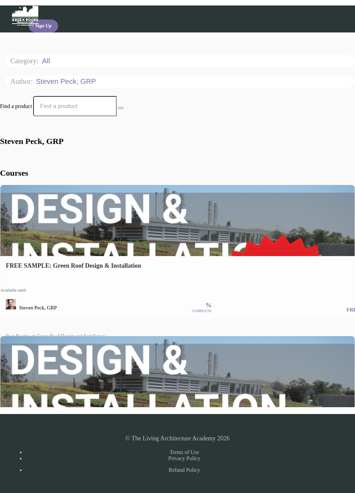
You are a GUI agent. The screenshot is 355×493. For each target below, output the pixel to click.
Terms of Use (184, 452)
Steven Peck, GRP (67, 81)
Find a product (16, 106)
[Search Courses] (120, 108)
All (47, 61)
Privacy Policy (184, 458)
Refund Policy (184, 470)
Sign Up (43, 25)
